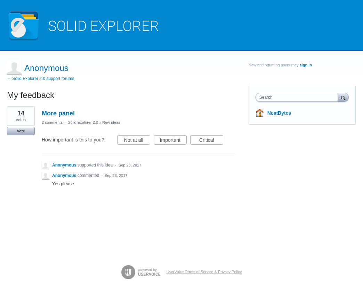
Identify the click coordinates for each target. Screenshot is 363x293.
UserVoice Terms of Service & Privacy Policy (204, 272)
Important (173, 141)
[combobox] (298, 97)
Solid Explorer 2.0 (83, 122)
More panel (58, 113)
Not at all (137, 141)
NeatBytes (279, 113)
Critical (211, 141)
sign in (305, 65)
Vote (21, 131)
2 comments (52, 122)
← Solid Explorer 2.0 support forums (40, 78)
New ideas (111, 122)
